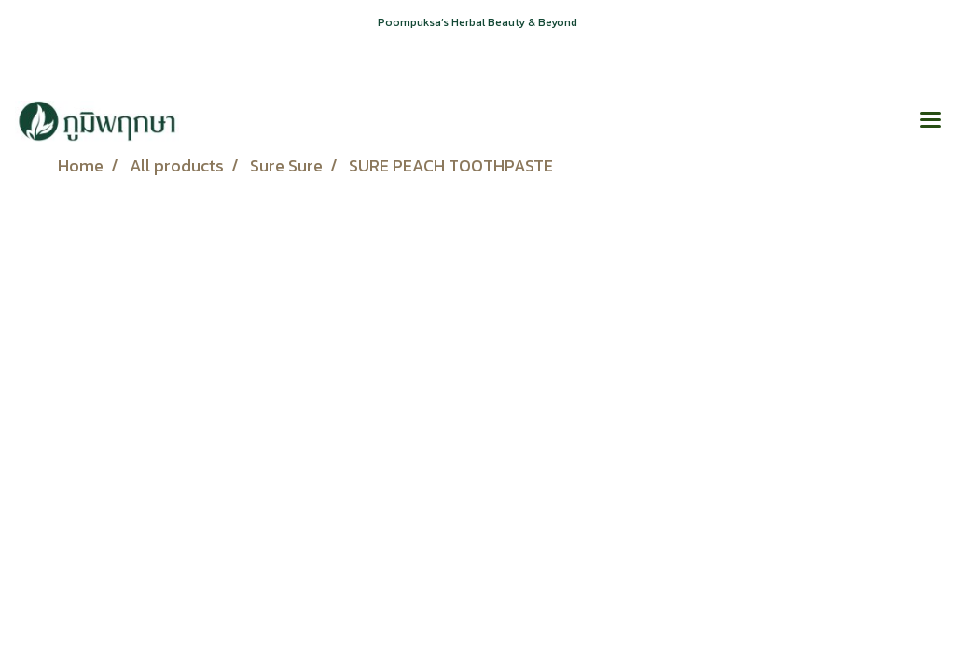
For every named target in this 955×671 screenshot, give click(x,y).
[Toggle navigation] (930, 121)
